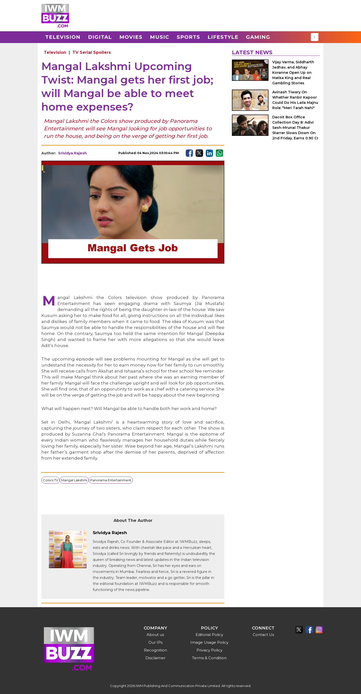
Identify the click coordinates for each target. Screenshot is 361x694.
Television (62, 37)
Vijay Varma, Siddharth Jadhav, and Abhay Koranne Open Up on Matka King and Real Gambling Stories (293, 72)
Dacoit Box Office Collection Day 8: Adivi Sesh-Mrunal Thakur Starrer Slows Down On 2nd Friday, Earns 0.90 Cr (295, 127)
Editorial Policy (209, 634)
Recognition (155, 650)
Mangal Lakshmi (74, 480)
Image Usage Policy (209, 642)
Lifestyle (223, 37)
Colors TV (50, 480)
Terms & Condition (209, 657)
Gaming (258, 37)
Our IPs (155, 642)
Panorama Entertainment (110, 480)
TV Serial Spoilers (91, 52)
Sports (188, 37)
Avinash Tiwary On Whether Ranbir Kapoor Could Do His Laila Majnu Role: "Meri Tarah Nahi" (295, 100)
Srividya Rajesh (72, 153)
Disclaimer (155, 657)
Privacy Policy (209, 650)
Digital (100, 37)
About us (155, 634)
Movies (130, 37)
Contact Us (263, 634)
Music (159, 37)
